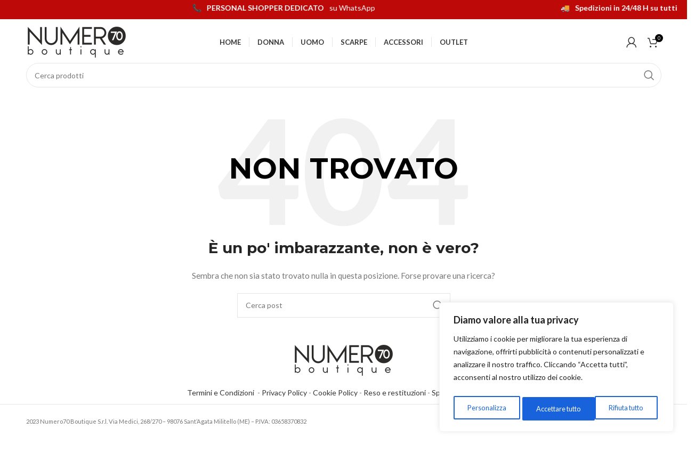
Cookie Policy (335, 405)
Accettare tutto (622, 408)
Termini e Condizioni (222, 405)
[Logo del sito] (76, 47)
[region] (556, 369)
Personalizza (484, 408)
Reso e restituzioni (394, 405)
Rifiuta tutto (550, 408)
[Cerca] (343, 88)
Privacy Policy (284, 405)
